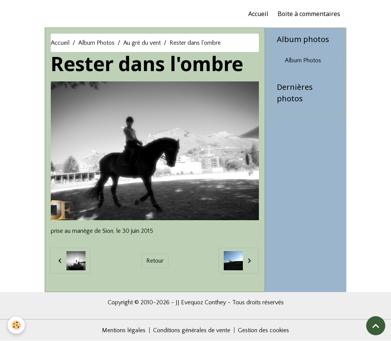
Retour (154, 260)
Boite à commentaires (309, 14)
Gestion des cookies (263, 330)
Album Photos (96, 42)
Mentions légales (123, 330)
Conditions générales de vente (191, 330)
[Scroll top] (375, 325)
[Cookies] (16, 325)
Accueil (258, 14)
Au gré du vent (142, 42)
